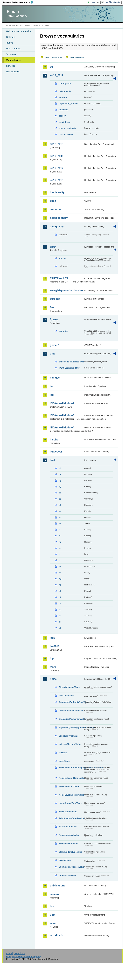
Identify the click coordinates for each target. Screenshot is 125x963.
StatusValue (65, 860)
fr (59, 536)
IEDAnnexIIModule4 (62, 427)
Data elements (13, 48)
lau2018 (54, 646)
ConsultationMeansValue (71, 710)
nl (60, 585)
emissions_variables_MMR (71, 361)
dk (60, 505)
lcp (52, 658)
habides (55, 377)
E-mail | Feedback (15, 953)
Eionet (19, 25)
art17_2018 (56, 180)
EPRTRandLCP (59, 278)
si (60, 615)
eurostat (55, 298)
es (60, 523)
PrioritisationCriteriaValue (71, 818)
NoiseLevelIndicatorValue (71, 795)
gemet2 (54, 345)
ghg (52, 353)
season (62, 116)
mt (60, 579)
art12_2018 (56, 144)
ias (51, 386)
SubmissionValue (67, 875)
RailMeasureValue (67, 826)
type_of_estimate (67, 128)
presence (63, 109)
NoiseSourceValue (68, 811)
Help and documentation (18, 31)
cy (60, 486)
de (60, 499)
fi (59, 529)
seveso (54, 894)
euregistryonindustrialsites (66, 290)
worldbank (56, 935)
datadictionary (59, 217)
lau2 (52, 637)
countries (63, 331)
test (52, 906)
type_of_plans (66, 134)
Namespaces (13, 71)
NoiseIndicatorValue (69, 786)
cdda (53, 200)
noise (53, 679)
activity (62, 258)
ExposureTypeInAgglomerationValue (71, 727)
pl (60, 591)
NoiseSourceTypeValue (70, 803)
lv (60, 572)
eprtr (53, 246)
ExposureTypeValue (68, 736)
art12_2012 (56, 75)
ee (60, 511)
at (60, 468)
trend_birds (64, 122)
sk (60, 622)
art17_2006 (56, 156)
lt (59, 560)
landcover (56, 451)
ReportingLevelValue (69, 835)
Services (10, 66)
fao (52, 307)
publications (57, 885)
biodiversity (57, 192)
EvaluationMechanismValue (71, 719)
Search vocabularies (53, 57)
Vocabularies (13, 60)
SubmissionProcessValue (71, 867)
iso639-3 (63, 752)
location (63, 97)
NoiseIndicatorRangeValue (71, 778)
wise (53, 923)
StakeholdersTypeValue (70, 852)
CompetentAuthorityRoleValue (71, 702)
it (59, 554)
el (60, 517)
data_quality (65, 91)
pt (60, 597)
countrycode (65, 83)
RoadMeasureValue (68, 843)
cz (60, 492)
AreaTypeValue (66, 695)
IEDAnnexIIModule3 (62, 415)
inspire (54, 439)
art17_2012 (56, 168)
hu (60, 542)
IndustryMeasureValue (70, 744)
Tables (9, 42)
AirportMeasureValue (69, 687)
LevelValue (64, 761)
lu (60, 566)
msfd (53, 667)
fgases (54, 319)
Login (93, 2)
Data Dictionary (30, 25)
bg (60, 480)
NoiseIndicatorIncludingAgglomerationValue (71, 767)
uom (52, 914)
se (60, 609)
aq (51, 66)
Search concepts (77, 57)
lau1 (52, 460)
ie (60, 548)
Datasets (10, 37)
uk (60, 628)
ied (52, 394)
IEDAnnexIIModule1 (62, 403)
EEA (19, 2)
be (60, 474)
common (55, 209)
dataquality (56, 226)
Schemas (11, 54)
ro (60, 603)
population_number (68, 103)
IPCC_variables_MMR (69, 368)
